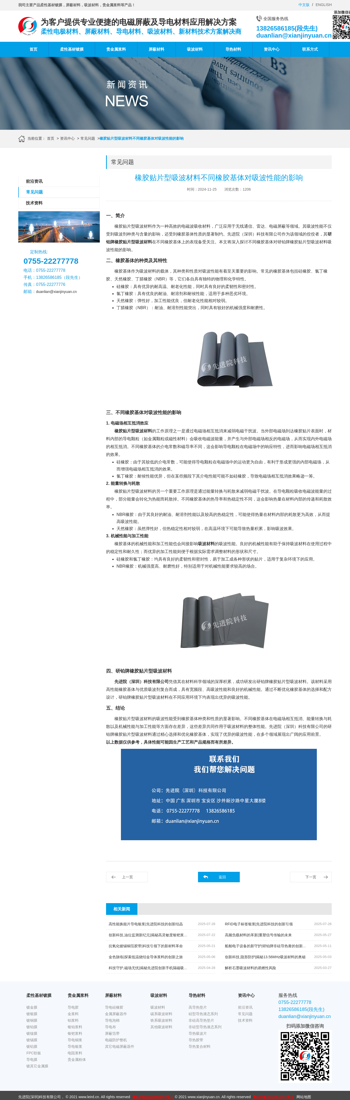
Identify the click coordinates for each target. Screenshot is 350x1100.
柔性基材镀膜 (72, 49)
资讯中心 (271, 49)
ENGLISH (324, 5)
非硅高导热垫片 (201, 1020)
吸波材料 (195, 49)
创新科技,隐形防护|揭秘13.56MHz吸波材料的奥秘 (265, 957)
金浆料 (73, 1014)
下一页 (310, 877)
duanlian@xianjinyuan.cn (56, 292)
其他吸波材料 (161, 1027)
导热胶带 (196, 1040)
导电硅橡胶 (114, 1007)
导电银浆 (75, 1046)
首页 (33, 49)
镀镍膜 (31, 1033)
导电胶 (73, 1007)
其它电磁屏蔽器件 (119, 1046)
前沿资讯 (34, 181)
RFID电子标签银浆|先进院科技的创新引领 (259, 924)
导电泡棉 (112, 1020)
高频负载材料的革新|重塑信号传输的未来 (258, 935)
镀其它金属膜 (37, 1066)
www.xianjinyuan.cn (204, 1097)
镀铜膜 (31, 1020)
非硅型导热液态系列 (205, 1027)
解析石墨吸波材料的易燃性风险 (250, 968)
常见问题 (87, 138)
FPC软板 (33, 1053)
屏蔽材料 (156, 49)
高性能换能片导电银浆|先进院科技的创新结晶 (146, 924)
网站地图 (303, 1097)
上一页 (127, 877)
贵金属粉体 (77, 1059)
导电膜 (31, 1059)
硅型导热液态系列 (203, 1014)
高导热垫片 (198, 1007)
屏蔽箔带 (112, 1033)
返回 (222, 877)
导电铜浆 (75, 1040)
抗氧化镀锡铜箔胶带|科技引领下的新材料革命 (146, 946)
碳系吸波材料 (161, 1014)
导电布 (110, 1027)
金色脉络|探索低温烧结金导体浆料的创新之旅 (146, 957)
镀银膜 (31, 1014)
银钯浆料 (75, 1033)
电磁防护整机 (116, 1040)
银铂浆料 (75, 1027)
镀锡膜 (31, 1040)
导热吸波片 (198, 1033)
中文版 (304, 5)
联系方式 (310, 49)
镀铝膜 (31, 1046)
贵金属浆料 (116, 49)
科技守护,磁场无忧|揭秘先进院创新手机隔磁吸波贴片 (152, 968)
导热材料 (233, 49)
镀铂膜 (31, 1027)
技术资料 (34, 203)
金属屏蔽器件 (116, 1014)
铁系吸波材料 (161, 1020)
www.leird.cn (88, 1097)
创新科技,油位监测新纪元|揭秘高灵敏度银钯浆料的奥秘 (154, 935)
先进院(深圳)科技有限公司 (39, 1097)
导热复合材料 (200, 1046)
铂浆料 (73, 1020)
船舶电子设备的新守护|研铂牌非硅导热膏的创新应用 (267, 946)
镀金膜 (31, 1007)
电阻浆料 (75, 1053)
